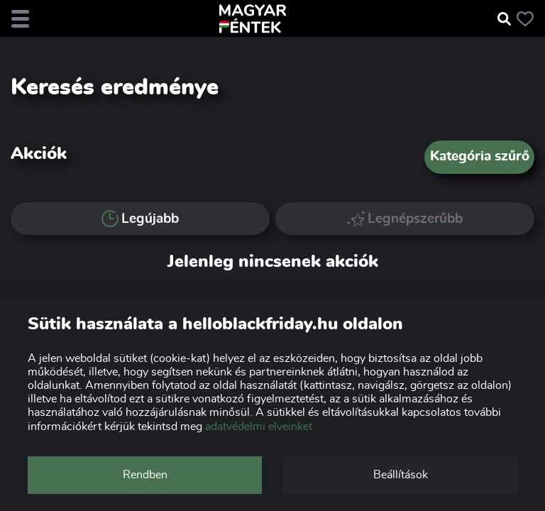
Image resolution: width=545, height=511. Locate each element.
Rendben (145, 474)
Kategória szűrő (479, 156)
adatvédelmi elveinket (258, 426)
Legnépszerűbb (405, 218)
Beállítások (400, 474)
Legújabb (140, 218)
